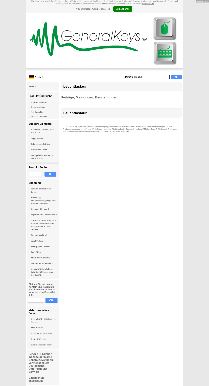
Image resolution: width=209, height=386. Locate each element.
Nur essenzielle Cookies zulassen (93, 8)
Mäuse (37, 328)
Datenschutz (148, 3)
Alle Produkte (37, 112)
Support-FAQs (37, 138)
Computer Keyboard (40, 209)
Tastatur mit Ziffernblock (42, 263)
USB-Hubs (38, 339)
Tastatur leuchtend (39, 235)
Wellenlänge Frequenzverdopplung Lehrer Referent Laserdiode (43, 200)
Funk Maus (36, 252)
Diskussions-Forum (39, 150)
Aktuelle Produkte (39, 103)
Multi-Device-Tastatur (40, 258)
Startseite (128, 77)
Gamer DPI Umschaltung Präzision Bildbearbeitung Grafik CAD (42, 272)
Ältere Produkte (38, 107)
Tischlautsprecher (41, 345)
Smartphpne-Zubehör (40, 246)
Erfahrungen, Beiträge (40, 144)
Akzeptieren (122, 8)
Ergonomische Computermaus (44, 215)
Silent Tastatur (37, 241)
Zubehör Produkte (39, 116)
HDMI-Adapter (41, 333)
